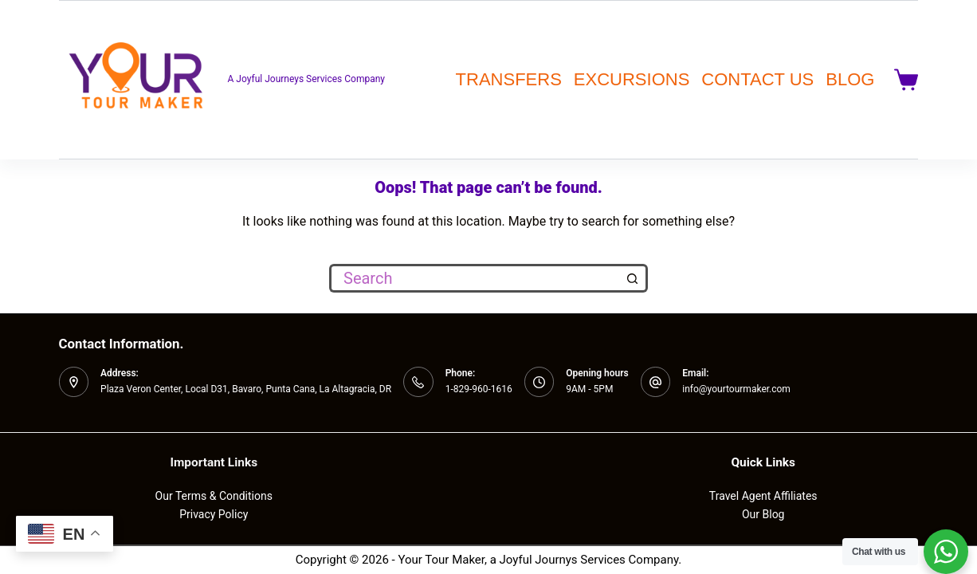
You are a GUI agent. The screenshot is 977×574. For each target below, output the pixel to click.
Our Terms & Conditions (214, 495)
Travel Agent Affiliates (763, 495)
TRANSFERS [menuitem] (509, 79)
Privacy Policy (213, 514)
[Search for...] (474, 278)
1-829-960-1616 (478, 389)
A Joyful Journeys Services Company (306, 79)
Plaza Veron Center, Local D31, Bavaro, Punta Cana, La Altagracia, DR (245, 389)
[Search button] (633, 278)
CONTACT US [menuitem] (757, 79)
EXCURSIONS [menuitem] (631, 79)
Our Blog (763, 514)
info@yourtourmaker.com (736, 389)
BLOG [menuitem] (850, 79)
